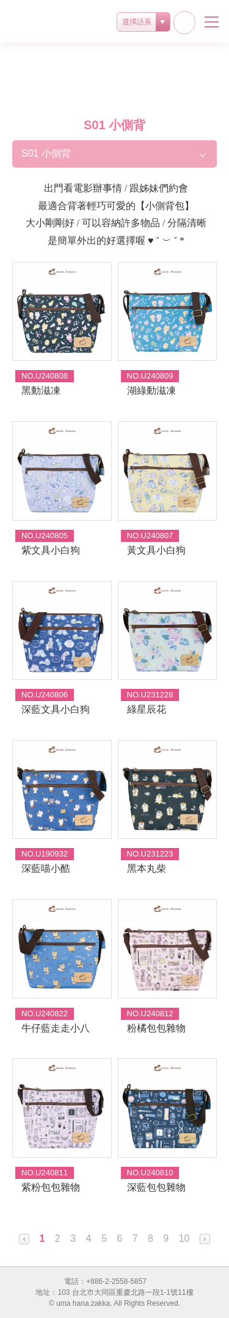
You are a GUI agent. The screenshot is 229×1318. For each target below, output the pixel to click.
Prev (24, 1239)
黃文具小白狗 (156, 550)
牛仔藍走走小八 (55, 1028)
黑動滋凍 (40, 390)
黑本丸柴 (146, 868)
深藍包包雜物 (156, 1187)
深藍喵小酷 (45, 868)
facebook (184, 22)
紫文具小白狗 (50, 550)
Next (205, 1239)
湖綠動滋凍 (151, 390)
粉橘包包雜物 (156, 1028)
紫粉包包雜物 (50, 1187)
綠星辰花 (146, 709)
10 (184, 1238)
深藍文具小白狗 (55, 709)
